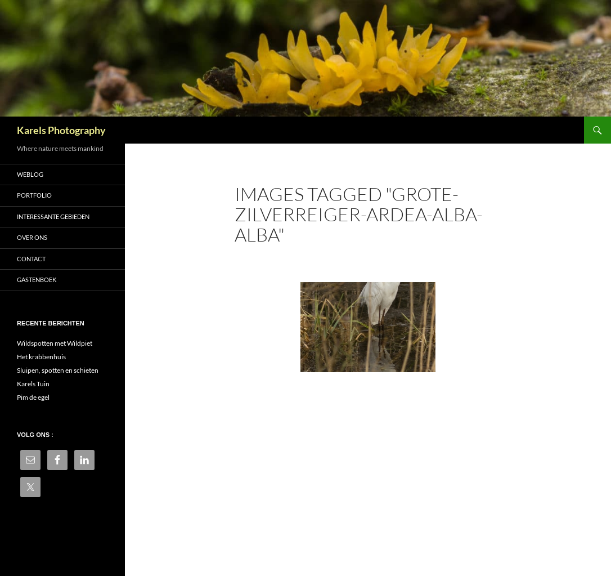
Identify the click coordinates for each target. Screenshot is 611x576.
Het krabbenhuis (41, 356)
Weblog (30, 174)
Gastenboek (36, 279)
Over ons (32, 237)
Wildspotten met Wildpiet (54, 343)
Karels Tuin (33, 383)
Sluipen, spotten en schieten (57, 370)
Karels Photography (61, 130)
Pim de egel (33, 397)
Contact (31, 258)
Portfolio (34, 195)
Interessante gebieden (53, 216)
